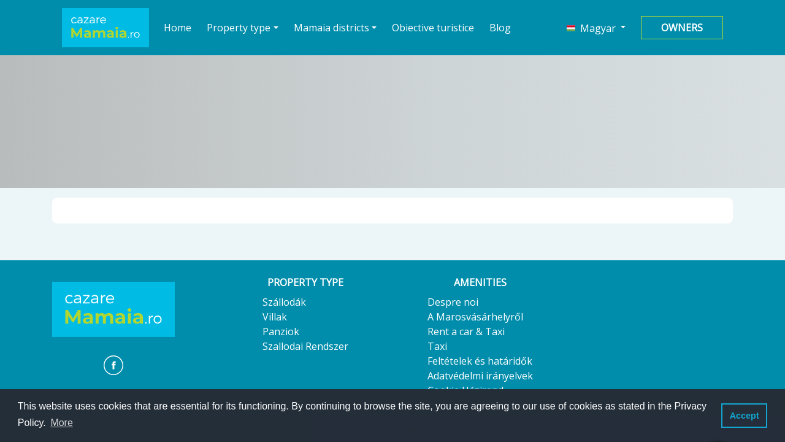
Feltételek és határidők (479, 361)
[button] (596, 28)
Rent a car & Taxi (466, 331)
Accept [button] (744, 416)
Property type (238, 27)
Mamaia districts (331, 27)
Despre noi (452, 302)
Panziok (280, 331)
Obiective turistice (433, 27)
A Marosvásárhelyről (475, 317)
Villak (274, 317)
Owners (682, 27)
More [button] (61, 422)
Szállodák (284, 302)
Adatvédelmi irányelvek (480, 375)
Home (178, 27)
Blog (500, 27)
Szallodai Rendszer (305, 346)
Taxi (437, 346)
